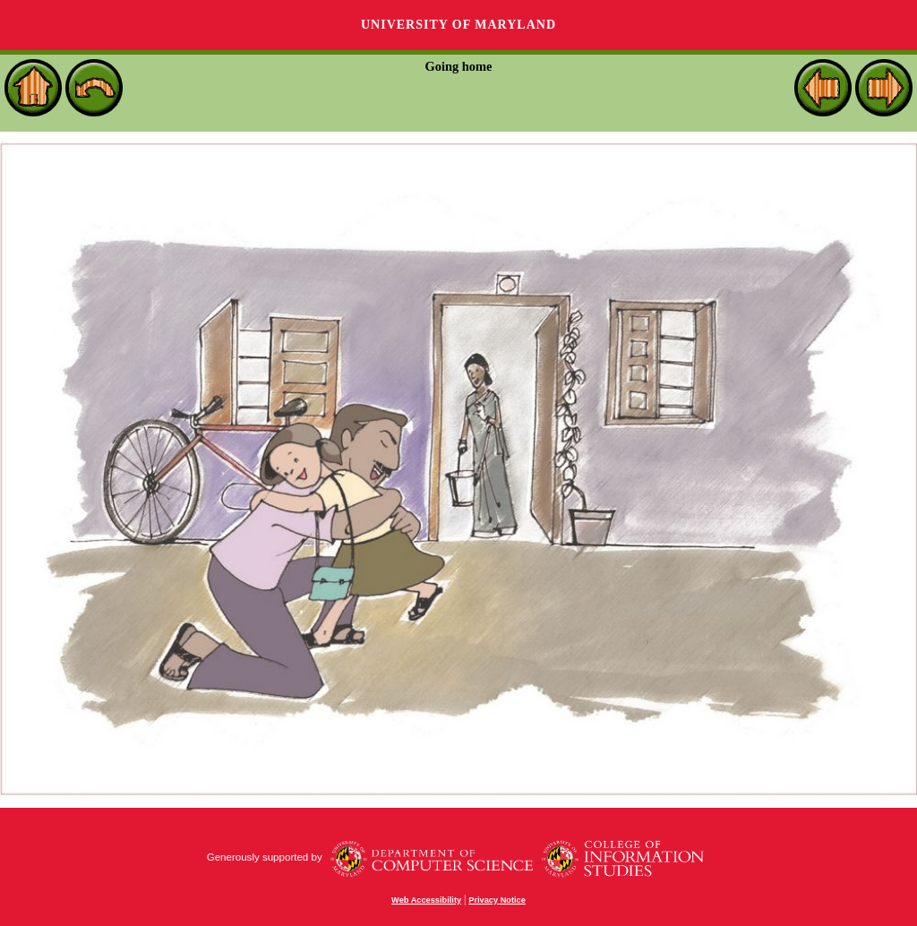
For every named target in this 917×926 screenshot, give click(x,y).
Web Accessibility (426, 900)
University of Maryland (458, 24)
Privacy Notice (497, 900)
